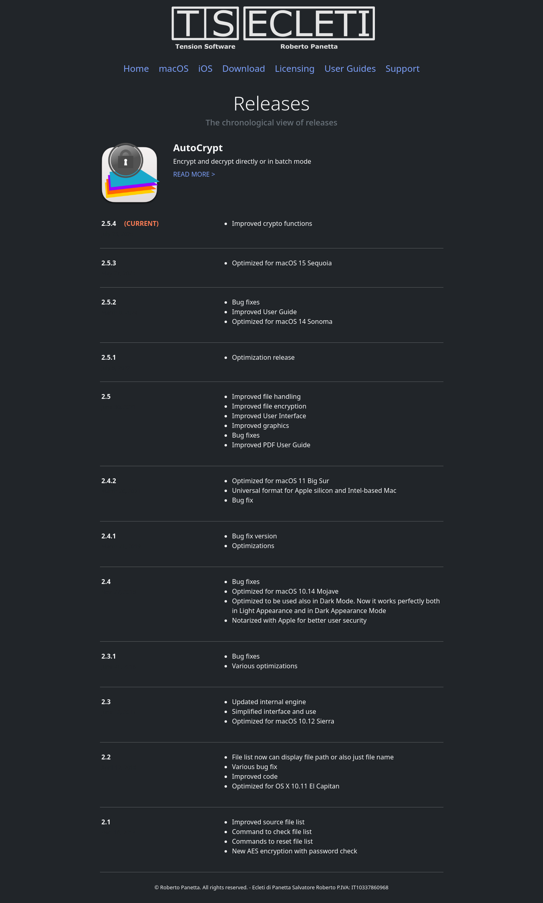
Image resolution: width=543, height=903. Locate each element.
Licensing (295, 68)
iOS (205, 68)
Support (402, 68)
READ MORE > (194, 174)
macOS (174, 68)
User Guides (350, 68)
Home (136, 68)
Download (243, 68)
